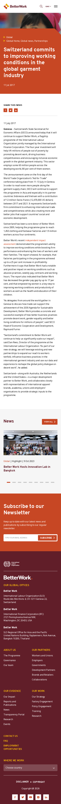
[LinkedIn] (46, 797)
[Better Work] (18, 577)
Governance (10, 660)
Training (36, 711)
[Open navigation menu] (55, 6)
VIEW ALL (48, 422)
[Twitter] (23, 797)
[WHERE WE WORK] (30, 767)
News (6, 709)
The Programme (12, 655)
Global (7, 461)
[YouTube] (30, 797)
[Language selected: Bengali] (48, 6)
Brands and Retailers (42, 674)
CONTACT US (11, 736)
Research (8, 719)
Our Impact (9, 696)
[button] (8, 482)
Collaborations (39, 679)
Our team (8, 665)
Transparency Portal (14, 714)
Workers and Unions (42, 655)
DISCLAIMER (22, 782)
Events (7, 724)
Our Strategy (38, 696)
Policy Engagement (42, 706)
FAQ (6, 740)
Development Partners (43, 669)
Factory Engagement (42, 701)
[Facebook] (15, 797)
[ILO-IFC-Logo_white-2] (11, 564)
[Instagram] (38, 797)
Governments (39, 665)
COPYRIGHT (39, 782)
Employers (37, 660)
